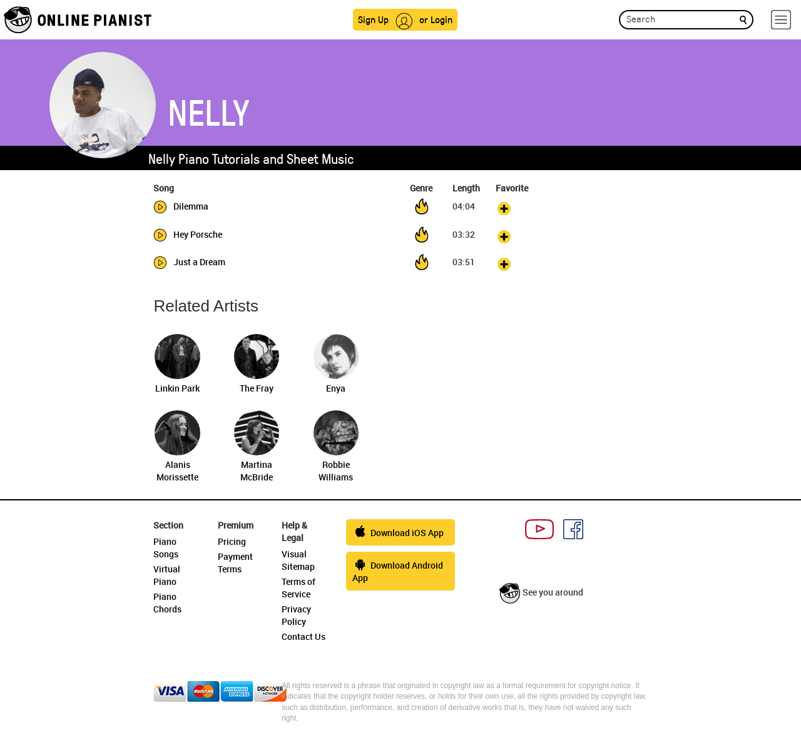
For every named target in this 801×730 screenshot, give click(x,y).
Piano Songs (165, 547)
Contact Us (303, 636)
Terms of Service (298, 587)
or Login (435, 19)
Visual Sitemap (298, 560)
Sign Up (373, 19)
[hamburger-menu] (781, 19)
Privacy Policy (296, 615)
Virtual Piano (166, 575)
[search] (743, 19)
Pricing (232, 541)
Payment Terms (235, 562)
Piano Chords (167, 603)
